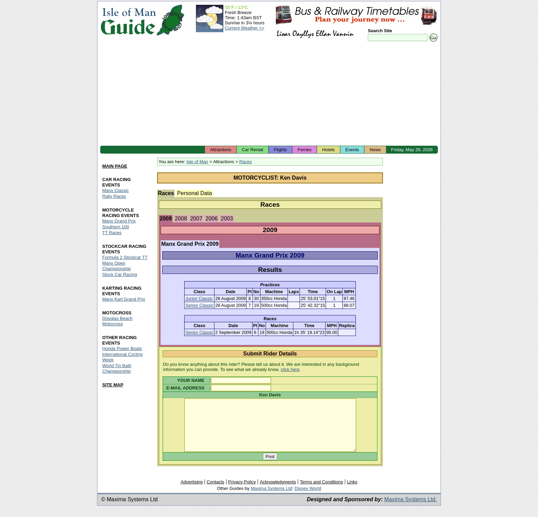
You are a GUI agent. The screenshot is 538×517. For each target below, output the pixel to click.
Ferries (304, 149)
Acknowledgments (278, 492)
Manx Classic (115, 190)
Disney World (308, 498)
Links (352, 492)
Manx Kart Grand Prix (123, 299)
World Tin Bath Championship (116, 368)
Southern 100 (115, 226)
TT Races (111, 232)
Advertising (191, 492)
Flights (280, 149)
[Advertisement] (269, 94)
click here (290, 369)
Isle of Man (197, 161)
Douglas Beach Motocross (117, 321)
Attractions (220, 149)
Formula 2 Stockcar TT (125, 257)
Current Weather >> (244, 28)
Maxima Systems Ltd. (410, 510)
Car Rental (252, 149)
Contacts (215, 492)
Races (245, 161)
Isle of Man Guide (128, 20)
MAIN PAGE (114, 166)
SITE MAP (112, 384)
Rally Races (114, 196)
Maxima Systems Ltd (271, 498)
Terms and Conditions (321, 492)
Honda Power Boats (122, 348)
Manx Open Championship (116, 266)
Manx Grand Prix (119, 221)
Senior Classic (199, 305)
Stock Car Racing (119, 274)
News (375, 149)
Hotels (328, 149)
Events (352, 149)
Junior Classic (199, 298)
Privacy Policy (242, 492)
